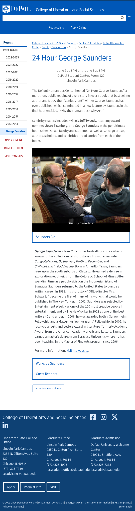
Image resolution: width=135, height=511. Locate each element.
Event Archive (10, 50)
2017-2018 (12, 95)
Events (8, 43)
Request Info (56, 28)
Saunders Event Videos (48, 388)
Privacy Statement (13, 506)
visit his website (77, 350)
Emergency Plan (74, 502)
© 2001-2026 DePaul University (20, 502)
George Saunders (15, 131)
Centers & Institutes (90, 43)
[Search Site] (64, 18)
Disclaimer (44, 502)
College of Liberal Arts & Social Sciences (54, 43)
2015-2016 (12, 109)
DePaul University (18, 9)
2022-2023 (12, 58)
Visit (53, 487)
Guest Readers (46, 374)
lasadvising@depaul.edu (20, 473)
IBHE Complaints (121, 502)
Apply (11, 487)
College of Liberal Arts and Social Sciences (70, 10)
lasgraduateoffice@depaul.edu (68, 469)
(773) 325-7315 (101, 464)
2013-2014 (12, 124)
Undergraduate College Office (20, 440)
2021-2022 (12, 65)
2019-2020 (12, 80)
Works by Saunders (50, 363)
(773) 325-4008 (57, 464)
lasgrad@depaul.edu (105, 469)
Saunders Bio (45, 237)
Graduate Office (58, 438)
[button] (41, 190)
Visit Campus (14, 156)
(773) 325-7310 (13, 468)
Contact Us (58, 502)
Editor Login (125, 506)
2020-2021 (12, 73)
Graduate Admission (105, 438)
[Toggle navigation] (129, 17)
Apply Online (78, 28)
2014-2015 (12, 117)
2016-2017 (12, 102)
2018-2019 (12, 87)
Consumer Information (98, 502)
